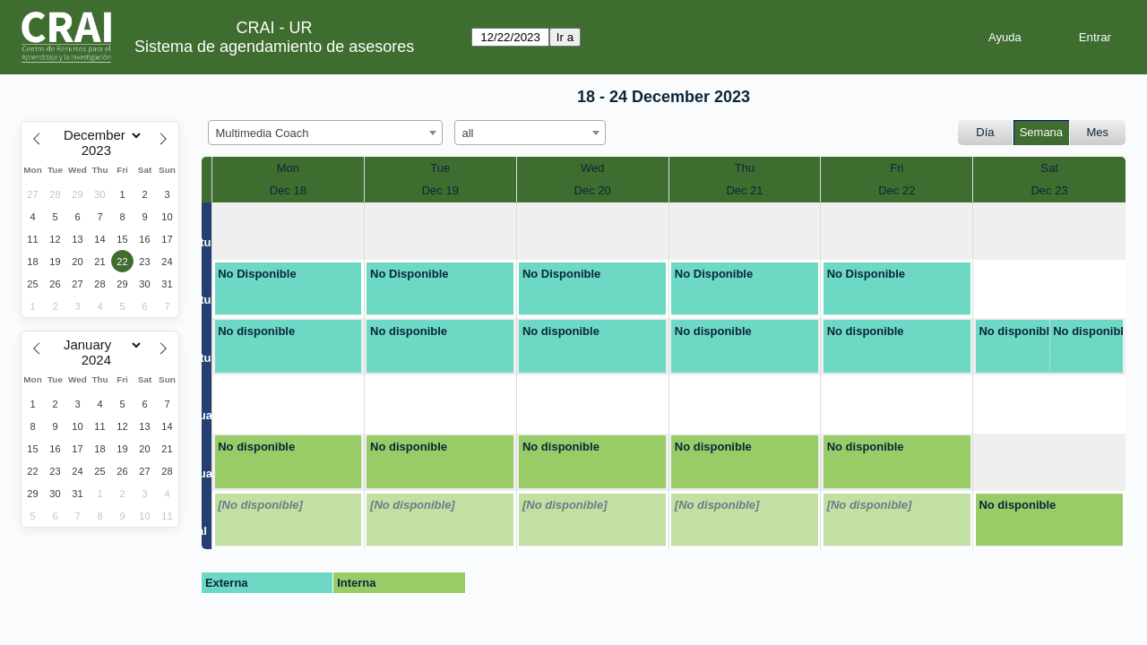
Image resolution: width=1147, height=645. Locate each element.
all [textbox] (468, 133)
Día (985, 132)
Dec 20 (592, 190)
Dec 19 (440, 190)
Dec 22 (896, 190)
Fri (896, 168)
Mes (1098, 132)
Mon (288, 168)
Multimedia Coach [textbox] (262, 133)
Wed (593, 168)
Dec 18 (288, 190)
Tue (440, 168)
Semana (1041, 132)
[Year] (100, 150)
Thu (745, 168)
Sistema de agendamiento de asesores (274, 47)
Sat (1049, 168)
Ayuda (1005, 37)
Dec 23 (1049, 190)
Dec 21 (744, 190)
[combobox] (325, 132)
